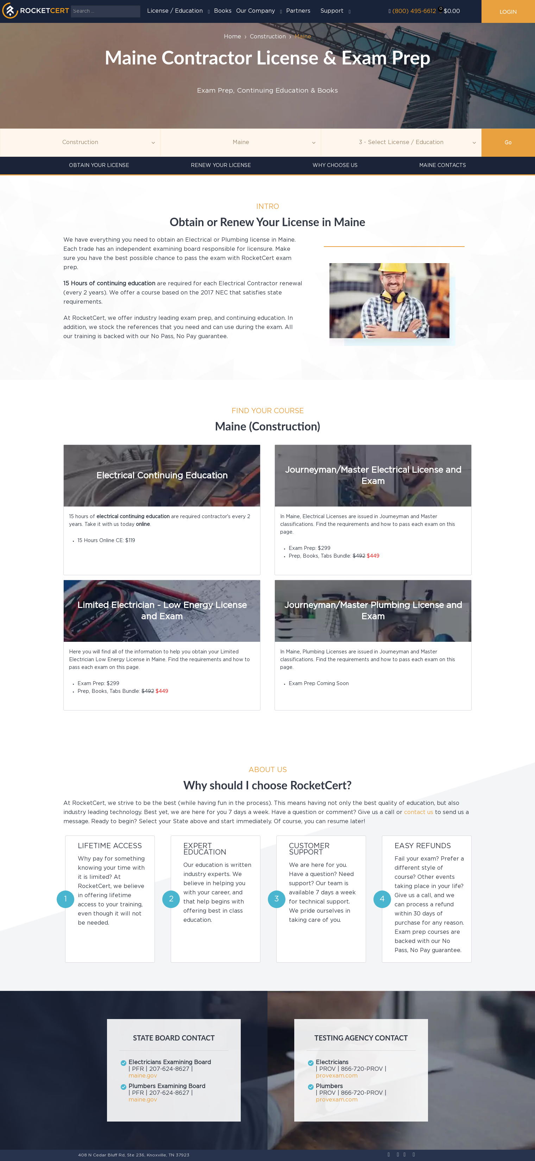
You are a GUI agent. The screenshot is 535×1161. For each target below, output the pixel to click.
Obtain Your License (99, 165)
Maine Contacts (442, 165)
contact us (418, 812)
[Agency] (240, 143)
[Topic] (80, 143)
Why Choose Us (335, 165)
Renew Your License (221, 165)
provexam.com (337, 1076)
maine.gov (142, 1076)
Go (508, 143)
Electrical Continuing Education (162, 476)
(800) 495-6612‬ (414, 11)
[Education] (401, 143)
